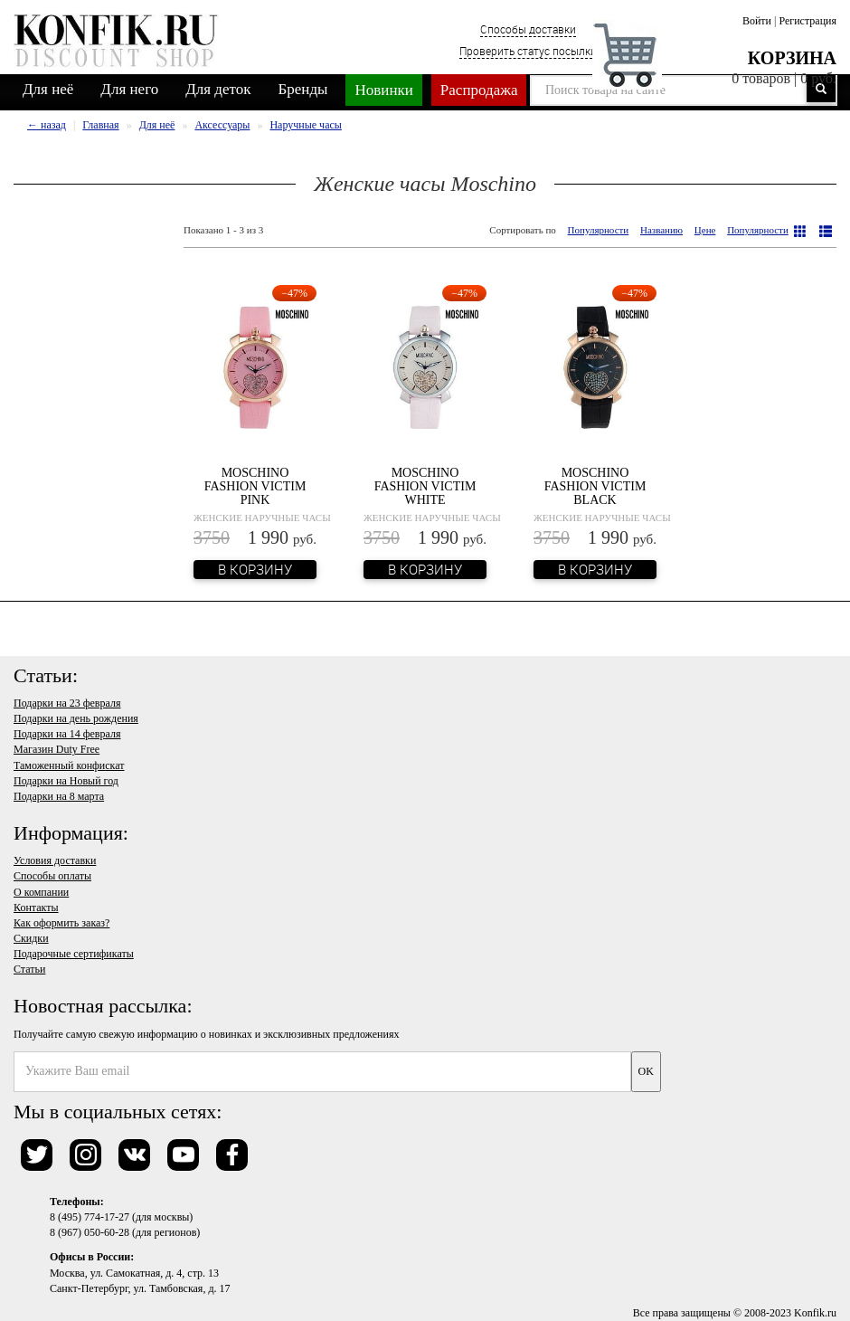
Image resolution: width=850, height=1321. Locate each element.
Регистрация (807, 20)
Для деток (217, 89)
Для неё (48, 89)
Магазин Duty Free (56, 749)
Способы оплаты (52, 876)
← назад (46, 125)
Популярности (598, 229)
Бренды (303, 89)
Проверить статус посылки (528, 50)
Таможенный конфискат (69, 765)
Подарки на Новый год (66, 781)
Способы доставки (528, 29)
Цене (705, 229)
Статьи (29, 969)
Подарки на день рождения (76, 718)
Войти (756, 20)
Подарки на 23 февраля (67, 703)
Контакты (36, 907)
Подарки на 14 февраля (67, 733)
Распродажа (479, 90)
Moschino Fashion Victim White (425, 487)
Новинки (383, 90)
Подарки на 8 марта (59, 796)
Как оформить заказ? (61, 923)
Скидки (31, 938)
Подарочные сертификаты (74, 953)
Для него (129, 89)
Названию (661, 229)
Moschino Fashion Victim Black (595, 487)
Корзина (792, 58)
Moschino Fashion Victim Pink (255, 487)
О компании (41, 892)
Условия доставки (55, 860)
